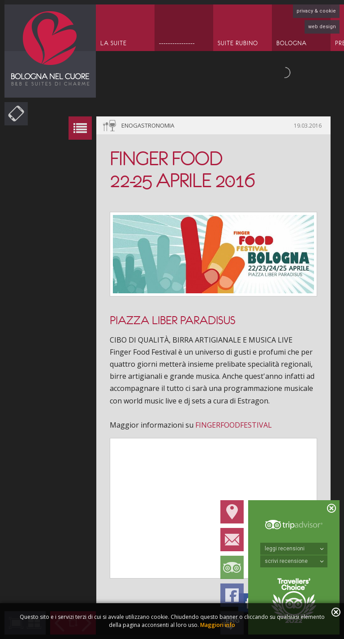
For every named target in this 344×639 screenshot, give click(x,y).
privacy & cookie (316, 11)
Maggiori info (217, 625)
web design (322, 27)
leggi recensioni (294, 548)
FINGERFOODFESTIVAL (233, 425)
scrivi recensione (294, 561)
